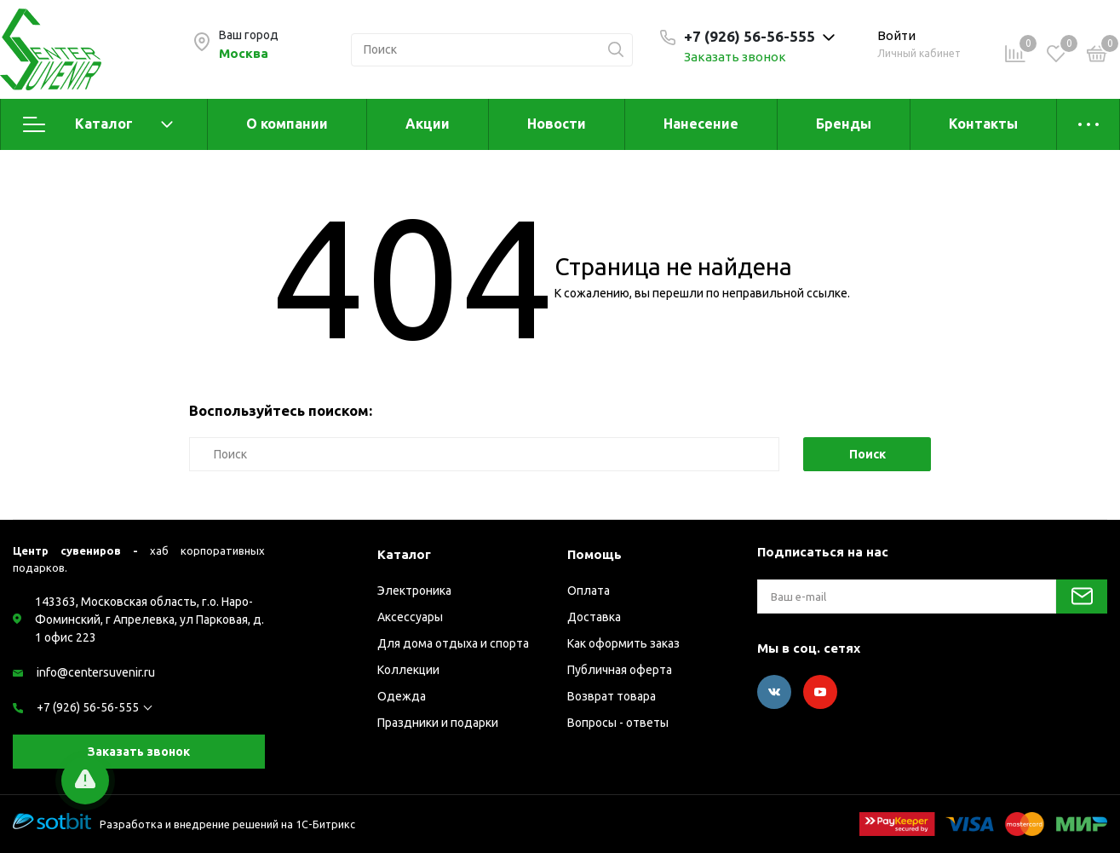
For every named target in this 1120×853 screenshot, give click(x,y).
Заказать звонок (735, 56)
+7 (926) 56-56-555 (88, 707)
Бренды (843, 123)
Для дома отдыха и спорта (453, 643)
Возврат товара (611, 696)
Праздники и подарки (437, 722)
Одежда (401, 696)
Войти (896, 35)
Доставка (594, 617)
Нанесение (700, 123)
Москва (243, 53)
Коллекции (408, 670)
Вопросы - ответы (618, 722)
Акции (427, 123)
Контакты (983, 123)
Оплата (588, 590)
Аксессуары (410, 617)
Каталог (98, 124)
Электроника (414, 590)
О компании (287, 123)
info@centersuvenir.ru (96, 672)
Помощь (594, 554)
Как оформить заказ (623, 643)
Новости (556, 123)
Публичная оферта (619, 670)
